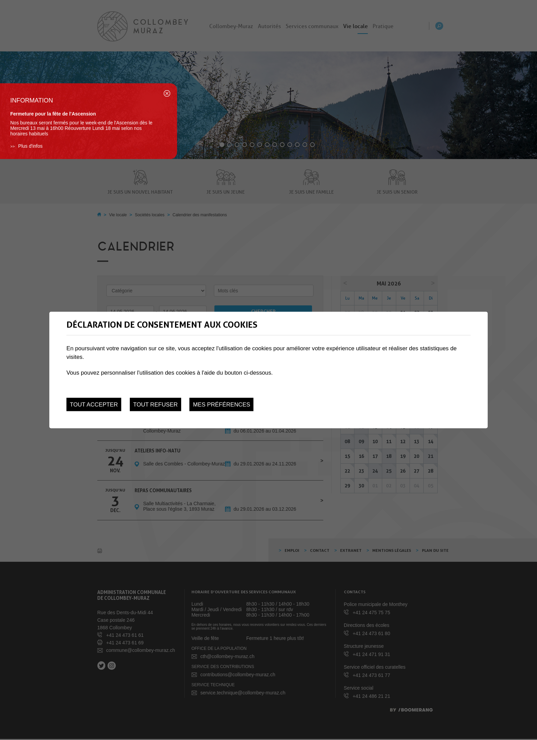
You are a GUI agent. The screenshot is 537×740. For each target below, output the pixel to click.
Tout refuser (155, 404)
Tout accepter (94, 404)
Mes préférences (221, 404)
